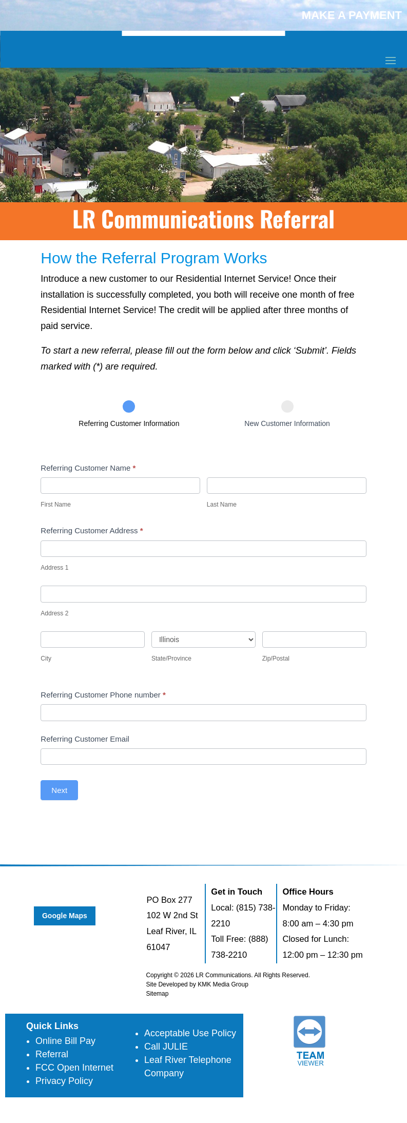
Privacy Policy (64, 1081)
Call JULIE (166, 1046)
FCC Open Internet (74, 1067)
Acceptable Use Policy (190, 1033)
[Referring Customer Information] (129, 406)
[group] (203, 422)
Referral (51, 1054)
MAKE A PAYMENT (352, 15)
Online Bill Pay (65, 1041)
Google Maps (64, 916)
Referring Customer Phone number (103, 694)
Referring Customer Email (85, 738)
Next (59, 790)
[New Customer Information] (287, 406)
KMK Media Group (223, 984)
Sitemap (157, 993)
